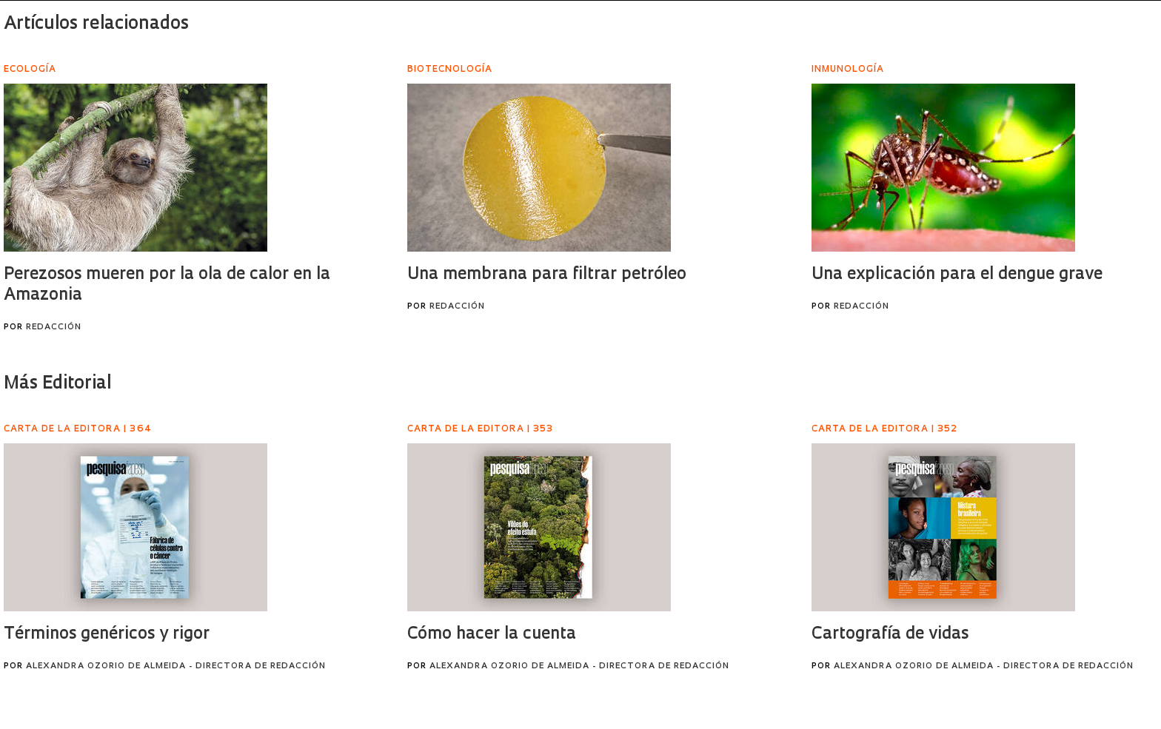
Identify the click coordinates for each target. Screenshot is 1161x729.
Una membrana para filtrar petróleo (546, 274)
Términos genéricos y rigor (107, 634)
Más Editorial (57, 384)
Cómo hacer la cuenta (491, 634)
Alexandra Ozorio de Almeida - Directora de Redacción (176, 666)
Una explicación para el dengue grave (957, 274)
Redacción (53, 327)
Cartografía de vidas (890, 634)
